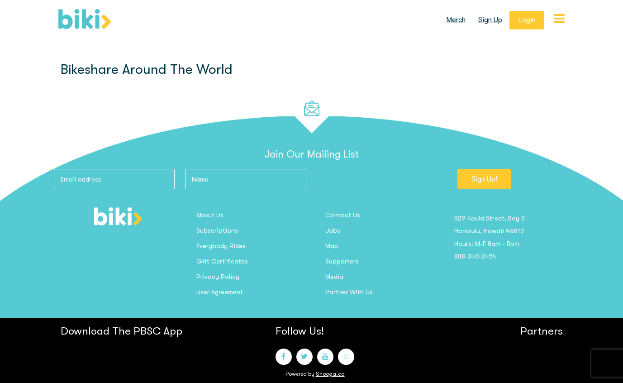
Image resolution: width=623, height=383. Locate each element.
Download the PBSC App (121, 331)
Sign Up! (484, 179)
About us (210, 215)
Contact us (342, 215)
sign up (490, 20)
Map (331, 245)
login (527, 20)
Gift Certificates (222, 261)
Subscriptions (217, 230)
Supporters (342, 261)
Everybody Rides (221, 245)
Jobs (332, 230)
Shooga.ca (330, 374)
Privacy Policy (217, 276)
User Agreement (219, 292)
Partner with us (349, 292)
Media (334, 276)
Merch (456, 20)
